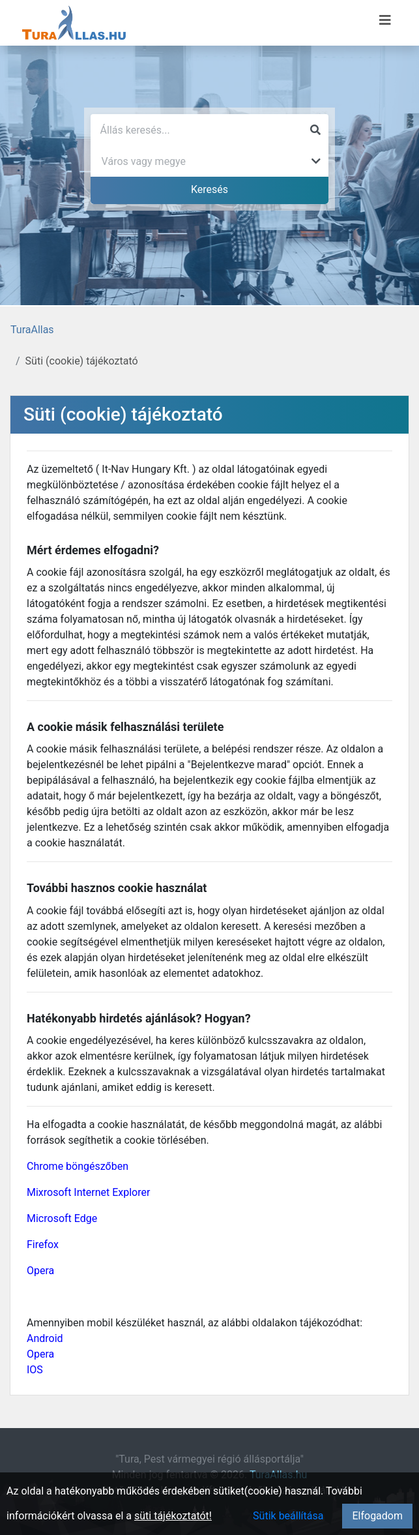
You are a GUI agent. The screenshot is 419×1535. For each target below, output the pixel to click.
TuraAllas (32, 329)
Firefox (43, 1244)
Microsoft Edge (62, 1218)
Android (45, 1338)
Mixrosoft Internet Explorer (88, 1192)
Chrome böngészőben (77, 1166)
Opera (40, 1270)
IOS (35, 1370)
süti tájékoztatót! (173, 1516)
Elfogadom (377, 1516)
